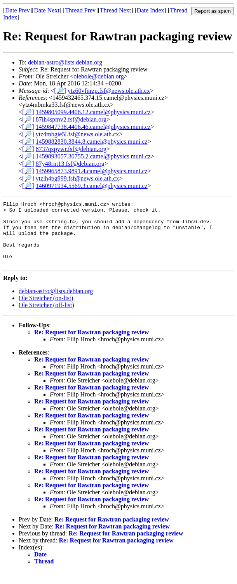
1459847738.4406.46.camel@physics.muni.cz (93, 126)
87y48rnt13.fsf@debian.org (70, 163)
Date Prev (17, 10)
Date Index (150, 10)
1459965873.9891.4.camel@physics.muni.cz (92, 171)
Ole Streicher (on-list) (46, 311)
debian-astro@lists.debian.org (65, 62)
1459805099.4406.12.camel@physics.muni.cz (93, 112)
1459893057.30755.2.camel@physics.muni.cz (93, 156)
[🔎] (60, 90)
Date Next (46, 10)
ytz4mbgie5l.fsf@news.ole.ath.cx (77, 134)
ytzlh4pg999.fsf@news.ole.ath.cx (77, 178)
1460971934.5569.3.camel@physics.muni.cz (92, 185)
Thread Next (115, 10)
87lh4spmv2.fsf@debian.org (71, 119)
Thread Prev (80, 10)
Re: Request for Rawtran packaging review (91, 345)
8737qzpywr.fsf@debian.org (71, 149)
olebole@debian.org (98, 76)
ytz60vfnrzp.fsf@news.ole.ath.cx (109, 90)
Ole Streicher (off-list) (46, 318)
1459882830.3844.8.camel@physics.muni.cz (92, 141)
